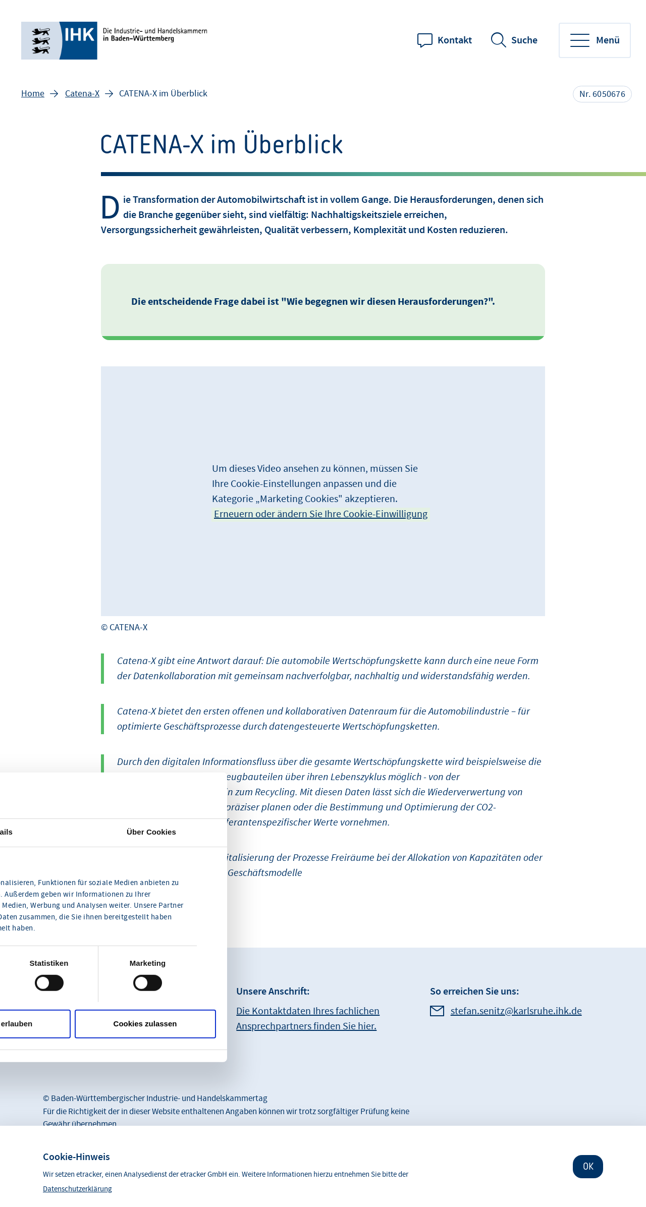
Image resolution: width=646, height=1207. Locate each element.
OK (588, 1166)
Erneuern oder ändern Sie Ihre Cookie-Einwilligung (320, 514)
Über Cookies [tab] (151, 831)
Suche (524, 40)
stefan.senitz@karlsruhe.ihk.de (516, 1011)
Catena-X (82, 93)
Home (32, 93)
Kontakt (455, 40)
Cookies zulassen (145, 1023)
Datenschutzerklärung (77, 1189)
